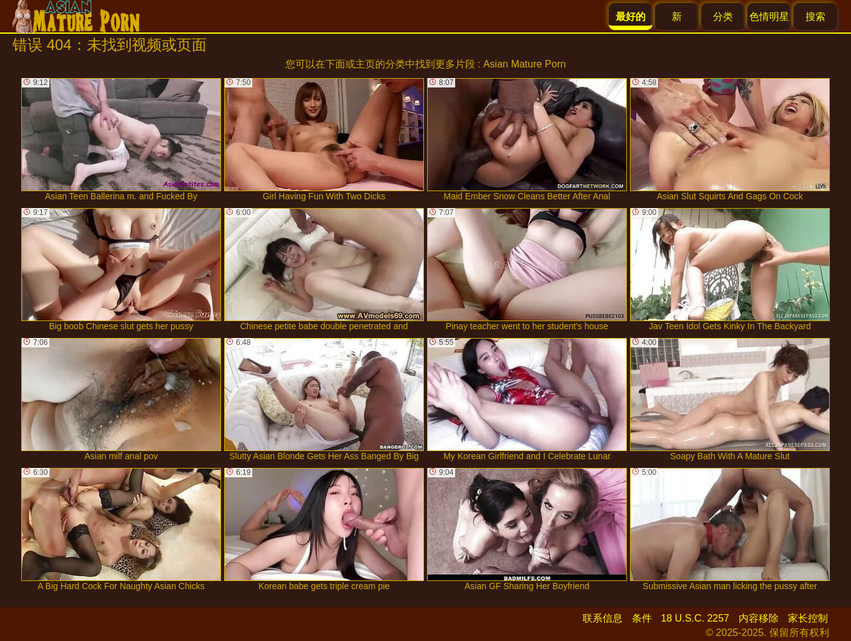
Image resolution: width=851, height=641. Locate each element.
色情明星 (769, 16)
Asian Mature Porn (524, 64)
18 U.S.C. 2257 (695, 618)
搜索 (815, 16)
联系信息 (602, 618)
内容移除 (759, 618)
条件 (642, 618)
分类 (723, 16)
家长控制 (808, 618)
